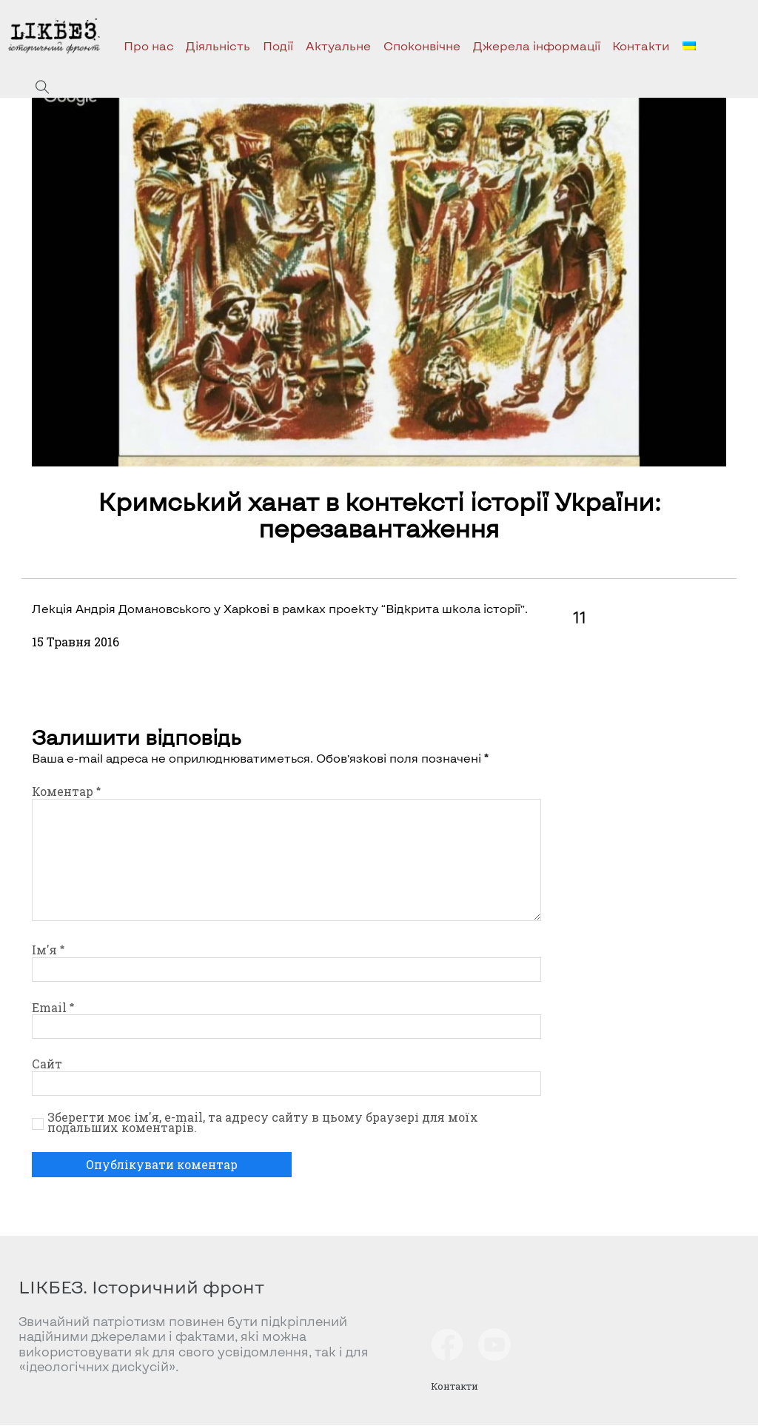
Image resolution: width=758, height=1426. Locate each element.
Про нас (149, 46)
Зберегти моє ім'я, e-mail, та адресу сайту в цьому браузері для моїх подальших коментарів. (262, 1122)
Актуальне (338, 46)
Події (278, 46)
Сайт (47, 1064)
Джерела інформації (536, 46)
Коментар (66, 791)
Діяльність (218, 46)
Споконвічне (421, 46)
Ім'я (48, 950)
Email (53, 1007)
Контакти (641, 46)
